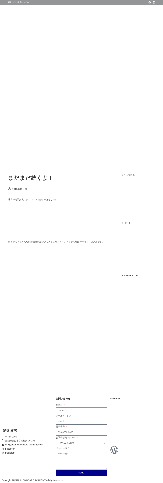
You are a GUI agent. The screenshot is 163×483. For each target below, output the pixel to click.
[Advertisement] (137, 327)
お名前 (59, 405)
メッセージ (62, 448)
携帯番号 (60, 426)
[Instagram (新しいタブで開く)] (153, 2)
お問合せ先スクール (66, 437)
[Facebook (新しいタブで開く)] (150, 2)
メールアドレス (64, 415)
